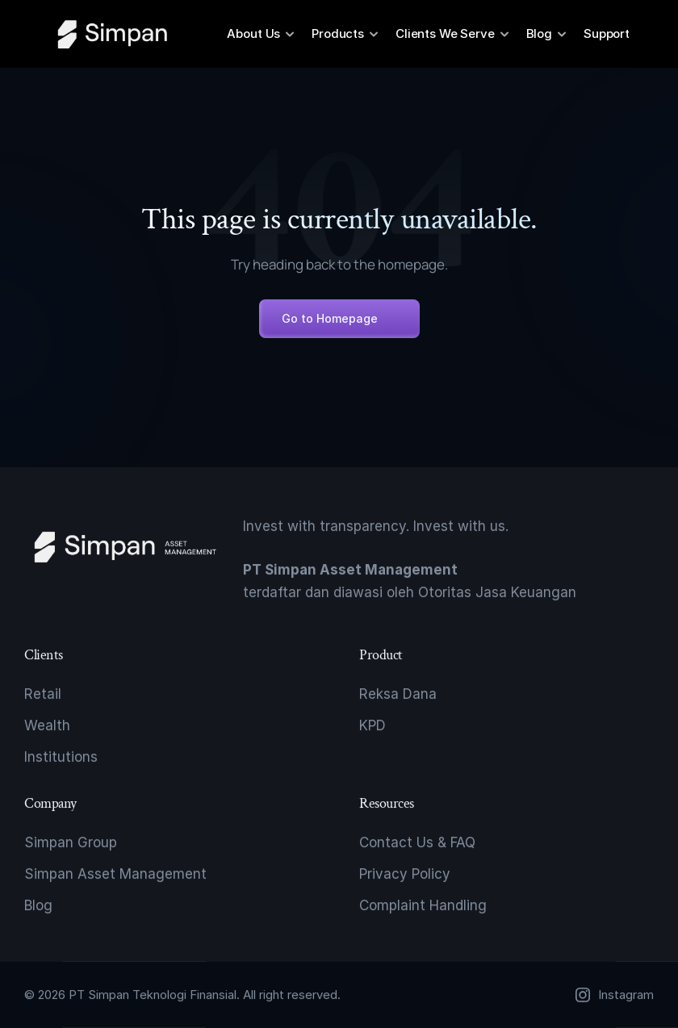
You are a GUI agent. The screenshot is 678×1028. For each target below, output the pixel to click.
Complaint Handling (423, 905)
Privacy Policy (404, 874)
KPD (372, 725)
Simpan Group (70, 842)
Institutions (61, 757)
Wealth (47, 725)
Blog (38, 905)
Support (607, 33)
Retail (42, 694)
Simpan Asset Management (115, 874)
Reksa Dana (398, 694)
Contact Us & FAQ (417, 842)
